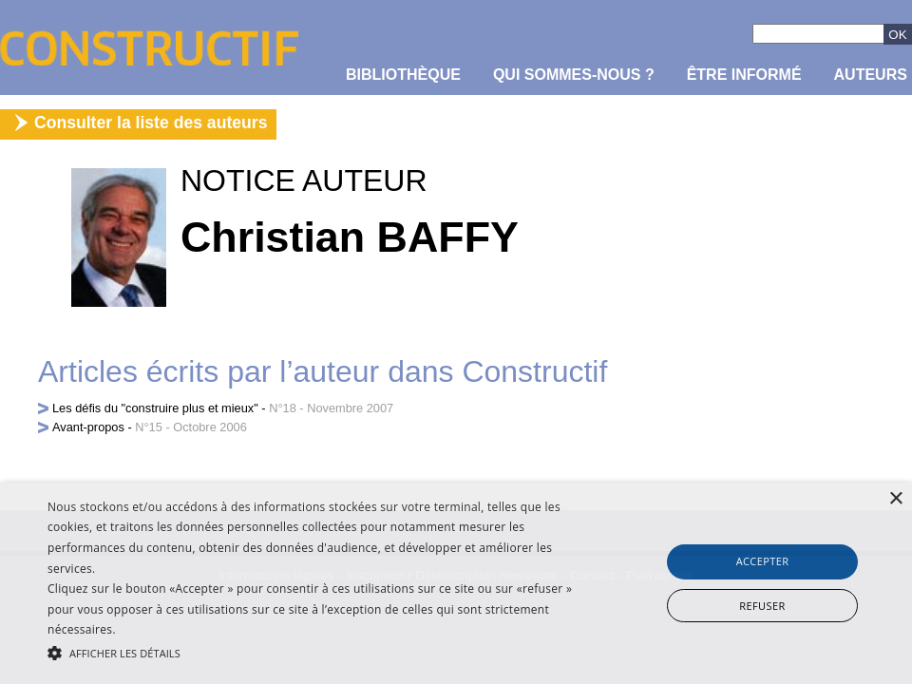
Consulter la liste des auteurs (150, 122)
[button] (313, 651)
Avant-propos (88, 427)
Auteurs (870, 74)
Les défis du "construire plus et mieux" (155, 408)
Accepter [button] (762, 561)
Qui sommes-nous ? (574, 74)
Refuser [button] (762, 605)
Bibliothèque (403, 74)
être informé (744, 74)
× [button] (895, 499)
